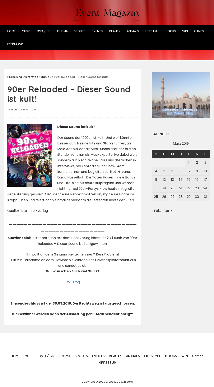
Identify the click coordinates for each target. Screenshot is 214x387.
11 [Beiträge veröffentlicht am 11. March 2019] (156, 179)
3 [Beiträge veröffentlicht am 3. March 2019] (205, 162)
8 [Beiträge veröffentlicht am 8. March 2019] (189, 171)
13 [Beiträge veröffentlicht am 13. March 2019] (172, 179)
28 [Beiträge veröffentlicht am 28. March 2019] (181, 196)
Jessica (12, 109)
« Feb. (156, 210)
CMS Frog (72, 282)
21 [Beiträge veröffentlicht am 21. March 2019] (180, 188)
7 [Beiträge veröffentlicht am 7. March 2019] (181, 171)
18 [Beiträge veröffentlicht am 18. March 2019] (156, 188)
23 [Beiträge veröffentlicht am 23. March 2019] (197, 188)
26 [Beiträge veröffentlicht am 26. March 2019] (164, 196)
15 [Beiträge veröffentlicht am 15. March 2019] (188, 179)
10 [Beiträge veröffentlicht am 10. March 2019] (205, 171)
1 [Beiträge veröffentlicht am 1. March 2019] (188, 162)
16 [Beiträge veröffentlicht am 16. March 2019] (197, 179)
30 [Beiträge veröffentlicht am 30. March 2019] (197, 196)
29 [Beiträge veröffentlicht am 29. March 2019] (189, 196)
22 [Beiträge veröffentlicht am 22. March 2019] (189, 188)
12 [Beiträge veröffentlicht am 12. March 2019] (164, 179)
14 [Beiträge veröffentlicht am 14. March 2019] (180, 179)
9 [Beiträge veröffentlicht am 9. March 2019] (197, 171)
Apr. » (167, 210)
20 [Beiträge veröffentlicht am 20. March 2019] (173, 188)
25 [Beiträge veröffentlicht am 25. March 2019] (156, 196)
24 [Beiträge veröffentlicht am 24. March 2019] (205, 188)
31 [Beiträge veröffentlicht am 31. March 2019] (205, 196)
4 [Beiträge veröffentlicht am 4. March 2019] (156, 171)
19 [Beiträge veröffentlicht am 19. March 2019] (164, 188)
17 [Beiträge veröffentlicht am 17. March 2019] (205, 179)
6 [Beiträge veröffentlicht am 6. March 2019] (172, 171)
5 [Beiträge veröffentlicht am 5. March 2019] (164, 171)
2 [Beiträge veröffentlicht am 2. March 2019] (197, 162)
